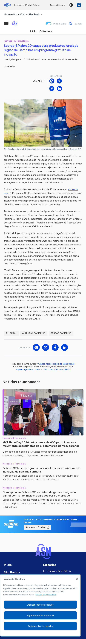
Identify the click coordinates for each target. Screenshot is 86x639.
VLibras (78, 5)
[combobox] (35, 14)
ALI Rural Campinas (33, 333)
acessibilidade (58, 5)
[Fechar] (76, 579)
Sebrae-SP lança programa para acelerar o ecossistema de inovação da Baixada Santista (41, 469)
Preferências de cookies (40, 626)
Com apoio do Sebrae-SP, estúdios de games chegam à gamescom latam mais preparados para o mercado (39, 493)
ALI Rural (11, 333)
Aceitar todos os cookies (40, 604)
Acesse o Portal (36, 527)
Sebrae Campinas (61, 333)
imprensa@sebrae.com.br (28, 369)
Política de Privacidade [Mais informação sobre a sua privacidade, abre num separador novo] (46, 594)
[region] (40, 605)
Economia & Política (57, 571)
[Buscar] (74, 23)
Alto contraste (70, 5)
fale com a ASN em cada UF (56, 369)
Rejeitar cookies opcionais (40, 615)
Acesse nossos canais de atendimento (56, 363)
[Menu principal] (6, 23)
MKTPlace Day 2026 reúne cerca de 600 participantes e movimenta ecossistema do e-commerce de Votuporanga (41, 444)
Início (33, 31)
